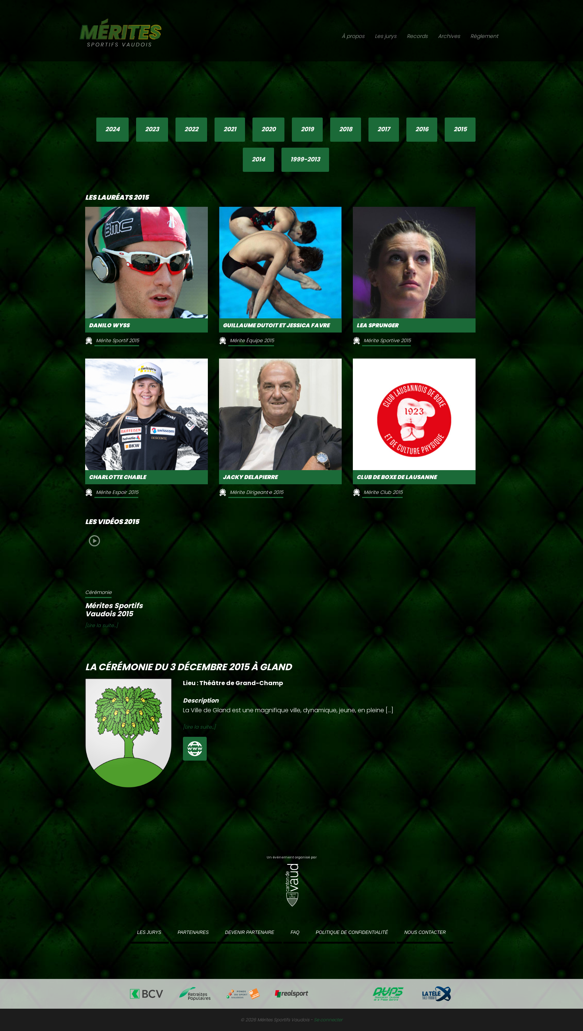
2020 (268, 129)
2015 (460, 129)
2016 (421, 129)
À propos (353, 36)
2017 (383, 129)
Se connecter (328, 1019)
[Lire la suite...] (101, 625)
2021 (229, 129)
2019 (307, 129)
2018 (345, 129)
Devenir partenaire (249, 932)
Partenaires (193, 932)
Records (417, 36)
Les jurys (385, 36)
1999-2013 (305, 159)
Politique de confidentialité (352, 932)
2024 (112, 129)
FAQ (295, 932)
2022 (191, 129)
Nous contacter (425, 932)
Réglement (484, 36)
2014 (258, 159)
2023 (152, 129)
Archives (449, 36)
